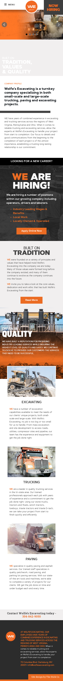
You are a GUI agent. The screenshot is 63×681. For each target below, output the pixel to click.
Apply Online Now (31, 231)
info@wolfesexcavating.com (41, 665)
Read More (31, 300)
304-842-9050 (31, 616)
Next (58, 24)
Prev (4, 24)
